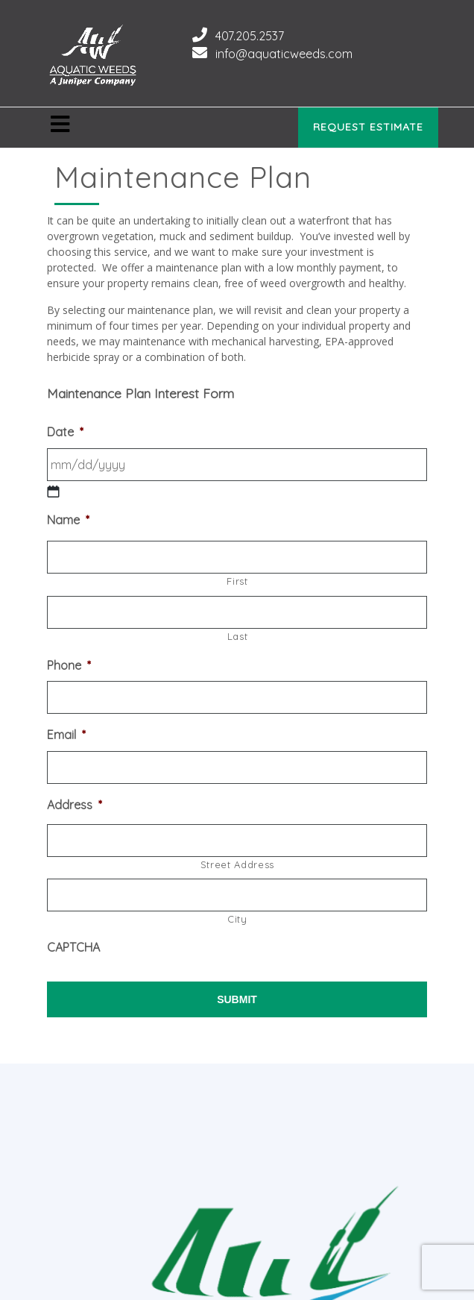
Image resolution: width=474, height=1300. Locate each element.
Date (65, 431)
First (237, 581)
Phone (69, 665)
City (237, 919)
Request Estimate (368, 127)
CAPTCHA (73, 947)
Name (68, 519)
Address (74, 804)
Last (237, 636)
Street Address (237, 864)
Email (66, 734)
